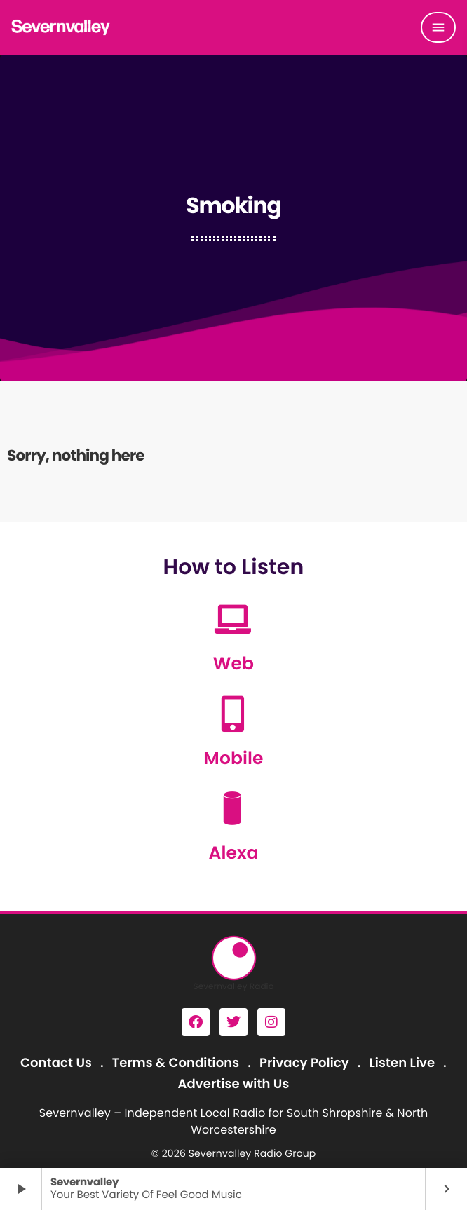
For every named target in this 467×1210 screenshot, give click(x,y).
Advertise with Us (234, 1084)
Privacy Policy (304, 1063)
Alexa (233, 853)
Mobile (233, 758)
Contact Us (56, 1063)
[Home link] (61, 27)
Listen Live (402, 1063)
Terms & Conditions (175, 1063)
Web (233, 663)
